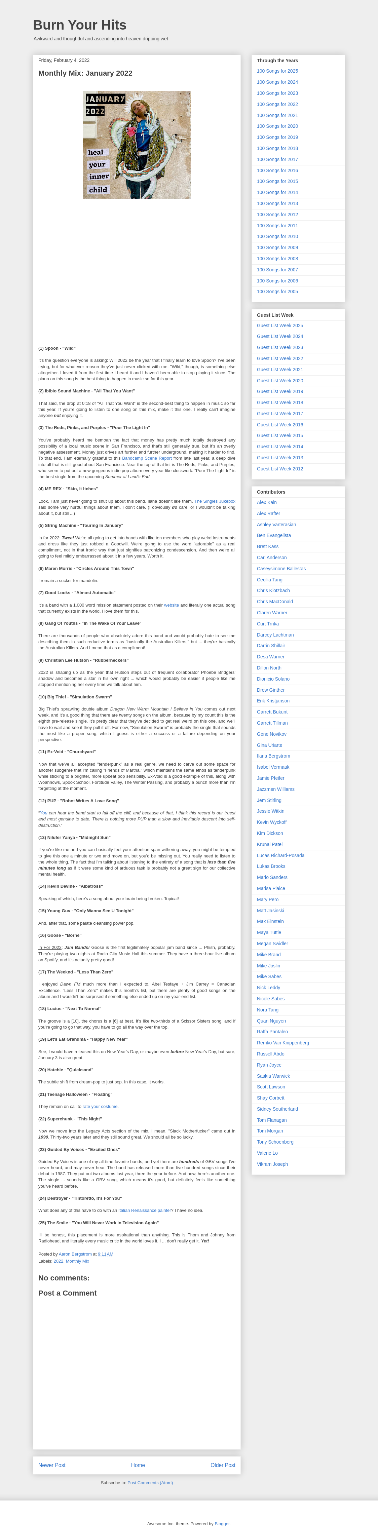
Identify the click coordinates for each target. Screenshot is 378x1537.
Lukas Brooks (271, 866)
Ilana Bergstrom (273, 756)
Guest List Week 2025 (280, 325)
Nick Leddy (268, 987)
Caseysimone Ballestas (281, 568)
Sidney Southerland (277, 1109)
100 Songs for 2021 (277, 115)
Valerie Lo (267, 1153)
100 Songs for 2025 (277, 71)
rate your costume (100, 1106)
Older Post (223, 1465)
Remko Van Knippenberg (283, 1042)
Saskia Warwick (273, 1076)
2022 (59, 1261)
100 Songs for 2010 (277, 236)
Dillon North (269, 667)
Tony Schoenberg (275, 1142)
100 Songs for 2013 (277, 203)
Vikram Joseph (272, 1164)
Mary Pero (268, 899)
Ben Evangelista (274, 535)
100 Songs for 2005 (277, 291)
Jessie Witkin (271, 811)
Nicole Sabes (271, 998)
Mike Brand (269, 954)
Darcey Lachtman (275, 635)
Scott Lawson (271, 1086)
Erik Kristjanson (273, 700)
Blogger (222, 1523)
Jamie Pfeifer (271, 778)
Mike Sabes (269, 976)
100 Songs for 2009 (277, 247)
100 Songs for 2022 (277, 104)
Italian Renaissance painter (144, 1210)
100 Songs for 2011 (277, 225)
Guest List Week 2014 (280, 446)
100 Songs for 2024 (277, 82)
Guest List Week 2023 (280, 347)
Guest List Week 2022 (280, 358)
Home (138, 1465)
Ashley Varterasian (276, 524)
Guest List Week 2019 (280, 391)
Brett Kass (268, 546)
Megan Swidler (272, 943)
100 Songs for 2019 (277, 137)
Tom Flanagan (272, 1120)
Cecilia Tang (269, 579)
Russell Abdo (271, 1053)
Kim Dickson (270, 833)
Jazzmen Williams (276, 789)
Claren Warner (272, 612)
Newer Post (52, 1465)
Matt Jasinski (270, 910)
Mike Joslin (268, 965)
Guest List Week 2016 (280, 424)
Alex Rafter (268, 513)
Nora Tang (267, 1009)
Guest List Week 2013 (280, 457)
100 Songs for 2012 (277, 214)
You (43, 812)
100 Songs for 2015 (277, 181)
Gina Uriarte (269, 745)
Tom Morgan (270, 1130)
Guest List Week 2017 (280, 413)
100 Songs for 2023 (277, 93)
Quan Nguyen (271, 1021)
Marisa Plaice (271, 888)
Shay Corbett (271, 1098)
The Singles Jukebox (214, 501)
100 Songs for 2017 (277, 159)
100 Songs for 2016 (277, 170)
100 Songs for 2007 (277, 269)
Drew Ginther (271, 690)
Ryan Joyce (269, 1065)
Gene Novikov (272, 734)
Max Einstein (270, 921)
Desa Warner (271, 656)
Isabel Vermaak (273, 767)
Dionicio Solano (273, 679)
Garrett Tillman (272, 723)
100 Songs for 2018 (277, 148)
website (171, 605)
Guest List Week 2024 (280, 336)
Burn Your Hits (80, 24)
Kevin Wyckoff (272, 822)
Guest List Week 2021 (280, 369)
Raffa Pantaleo (272, 1031)
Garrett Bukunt (272, 712)
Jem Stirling (269, 800)
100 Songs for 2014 (277, 192)
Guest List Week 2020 (280, 380)
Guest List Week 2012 (280, 468)
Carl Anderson (272, 557)
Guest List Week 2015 (280, 435)
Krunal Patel (269, 844)
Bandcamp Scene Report (147, 458)
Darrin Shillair (271, 645)
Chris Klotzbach (273, 590)
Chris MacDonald (275, 601)
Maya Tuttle (269, 932)
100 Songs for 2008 (277, 258)
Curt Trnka (268, 623)
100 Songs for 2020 (277, 126)
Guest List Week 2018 (280, 402)
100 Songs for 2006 (277, 280)
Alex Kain (267, 502)
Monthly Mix (77, 1261)
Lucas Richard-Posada (281, 855)
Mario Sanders (272, 877)
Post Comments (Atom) (150, 1482)
